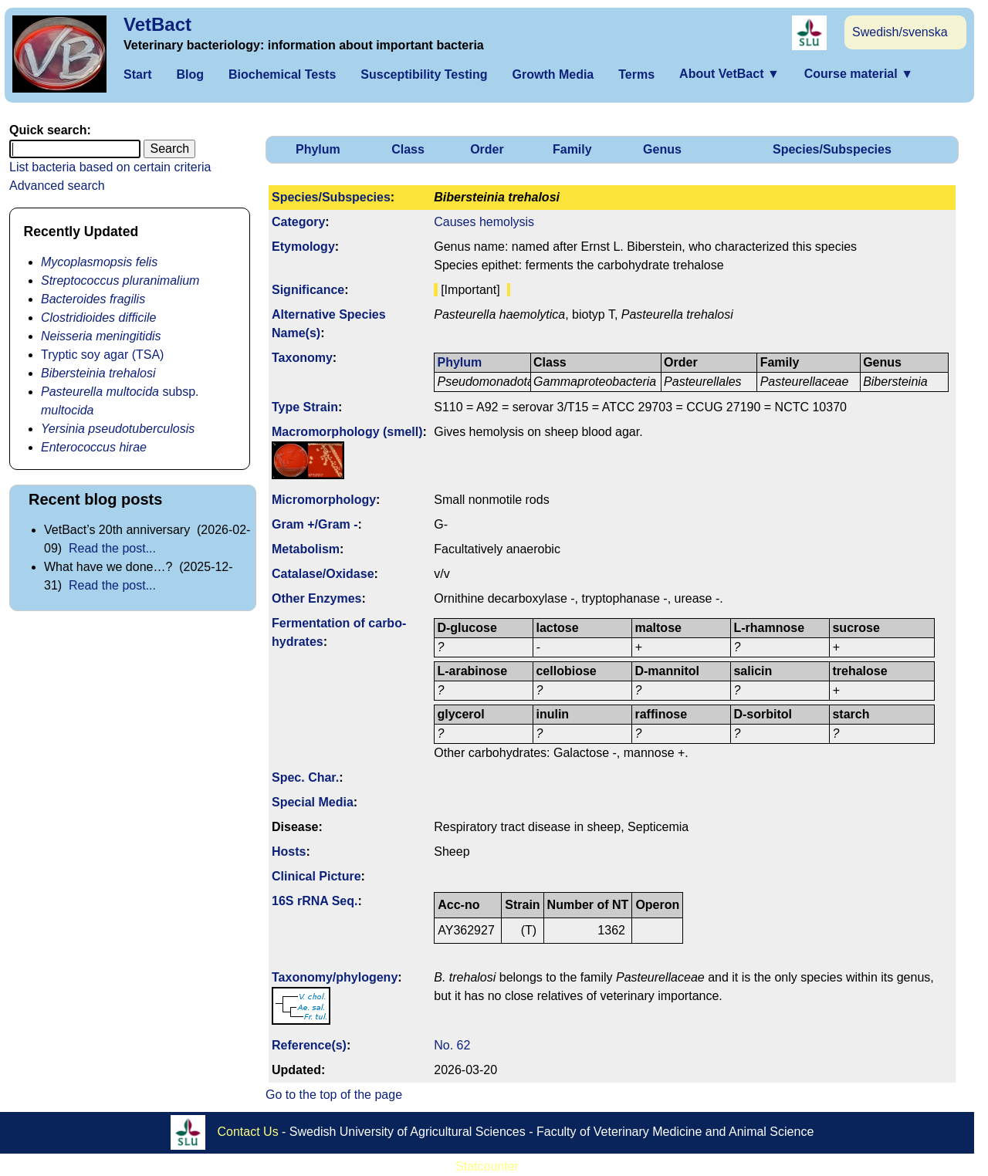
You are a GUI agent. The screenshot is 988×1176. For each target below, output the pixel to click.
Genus (662, 149)
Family (572, 149)
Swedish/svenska (900, 32)
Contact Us (248, 1131)
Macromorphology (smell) (347, 431)
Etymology (303, 246)
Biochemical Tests (282, 74)
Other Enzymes (316, 598)
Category (298, 221)
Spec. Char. (305, 777)
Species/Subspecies (832, 149)
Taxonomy (302, 357)
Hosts (289, 851)
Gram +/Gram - (315, 524)
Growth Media (553, 74)
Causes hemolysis (484, 221)
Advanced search (57, 185)
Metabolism (306, 549)
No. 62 (452, 1045)
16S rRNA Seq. (314, 900)
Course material (858, 73)
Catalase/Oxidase (323, 573)
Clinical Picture (316, 876)
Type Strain (305, 407)
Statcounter (487, 1166)
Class (408, 149)
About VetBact (729, 73)
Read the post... (112, 548)
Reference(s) (309, 1045)
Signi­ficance (308, 289)
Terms (636, 74)
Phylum (318, 149)
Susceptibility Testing (423, 74)
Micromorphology (324, 499)
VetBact (157, 24)
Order (487, 149)
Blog (190, 74)
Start (137, 74)
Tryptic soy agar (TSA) (102, 354)
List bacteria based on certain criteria (110, 167)
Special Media (313, 802)
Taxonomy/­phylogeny (335, 977)
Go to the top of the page (334, 1094)
